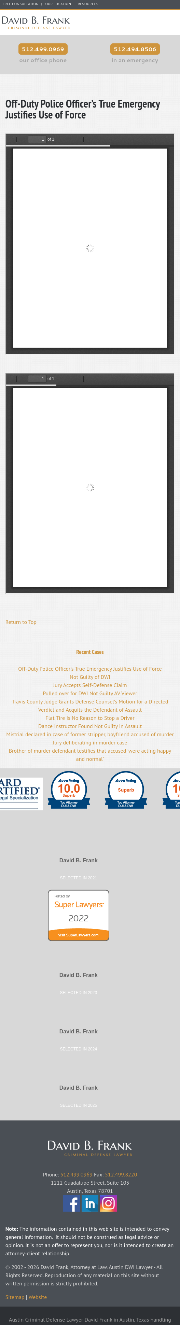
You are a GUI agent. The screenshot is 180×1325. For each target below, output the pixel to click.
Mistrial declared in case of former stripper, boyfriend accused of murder (90, 734)
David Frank (90, 1131)
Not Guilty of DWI (90, 676)
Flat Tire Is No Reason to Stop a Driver (89, 717)
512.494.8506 (135, 49)
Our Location (58, 4)
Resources (88, 4)
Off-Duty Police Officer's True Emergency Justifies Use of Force (90, 668)
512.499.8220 (121, 1174)
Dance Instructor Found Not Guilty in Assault (90, 726)
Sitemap (15, 1297)
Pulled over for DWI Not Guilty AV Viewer (90, 693)
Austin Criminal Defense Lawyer (36, 23)
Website (38, 1297)
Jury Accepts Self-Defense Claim (90, 685)
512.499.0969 (43, 49)
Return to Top (21, 621)
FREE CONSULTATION (20, 4)
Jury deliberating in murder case (90, 742)
